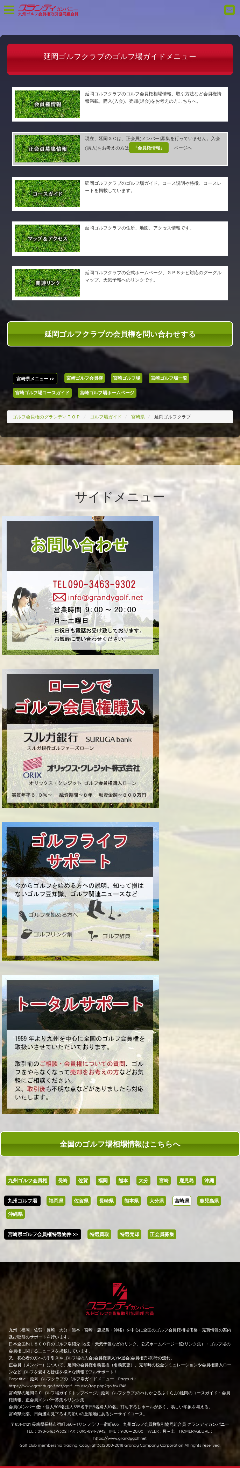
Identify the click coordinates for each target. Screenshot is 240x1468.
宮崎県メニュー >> (35, 378)
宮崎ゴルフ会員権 (84, 378)
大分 (143, 1180)
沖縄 (209, 1180)
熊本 (123, 1180)
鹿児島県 (209, 1201)
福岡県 (56, 1201)
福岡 (103, 1180)
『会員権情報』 (149, 148)
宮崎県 (182, 1201)
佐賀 (83, 1180)
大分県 (156, 1201)
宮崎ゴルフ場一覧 (169, 378)
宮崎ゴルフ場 (126, 378)
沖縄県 (15, 1214)
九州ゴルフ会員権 (27, 1180)
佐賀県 (81, 1201)
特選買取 (99, 1234)
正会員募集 (162, 1234)
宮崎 (164, 1180)
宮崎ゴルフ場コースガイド (42, 392)
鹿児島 (186, 1180)
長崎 (63, 1180)
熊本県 (131, 1201)
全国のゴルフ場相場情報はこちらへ (120, 1143)
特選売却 (129, 1234)
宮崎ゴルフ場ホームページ (107, 392)
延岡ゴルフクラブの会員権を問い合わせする (120, 333)
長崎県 (106, 1201)
